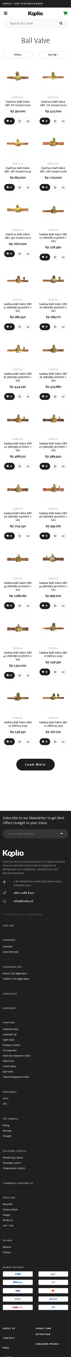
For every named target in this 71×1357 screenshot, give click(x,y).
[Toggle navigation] (5, 13)
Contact (9, 1338)
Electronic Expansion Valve (16, 1055)
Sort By (52, 54)
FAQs (6, 1347)
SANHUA (53, 229)
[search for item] (28, 23)
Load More (35, 764)
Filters (18, 54)
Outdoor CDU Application (16, 978)
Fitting (6, 1125)
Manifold (7, 1204)
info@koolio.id (23, 901)
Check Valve (9, 1066)
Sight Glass (8, 1039)
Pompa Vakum (10, 1209)
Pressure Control (11, 1045)
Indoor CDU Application (15, 973)
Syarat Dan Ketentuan (43, 1331)
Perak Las (8, 1220)
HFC (5, 1103)
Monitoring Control (13, 1157)
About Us (9, 1328)
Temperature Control (14, 1168)
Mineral (7, 1247)
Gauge (6, 1214)
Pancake (7, 1130)
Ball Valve (8, 1071)
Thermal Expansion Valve (16, 1077)
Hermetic (8, 946)
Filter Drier (8, 1061)
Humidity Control (12, 1163)
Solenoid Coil (9, 1034)
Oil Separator (10, 1050)
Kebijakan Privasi (47, 1344)
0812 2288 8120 (24, 893)
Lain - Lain (8, 1225)
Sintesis (7, 1252)
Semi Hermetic (11, 951)
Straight (7, 1136)
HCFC (6, 1098)
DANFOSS (17, 97)
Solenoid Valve (10, 1029)
